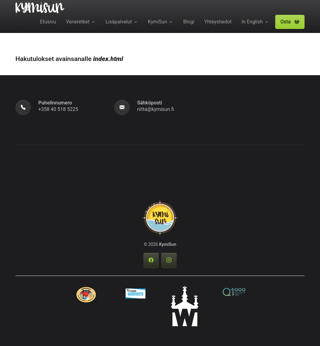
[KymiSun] (39, 7)
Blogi (188, 22)
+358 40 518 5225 (58, 109)
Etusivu (48, 22)
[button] (290, 22)
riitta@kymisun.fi (155, 109)
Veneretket (77, 22)
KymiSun (157, 22)
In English (252, 22)
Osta (289, 22)
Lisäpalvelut (119, 22)
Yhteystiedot (218, 22)
